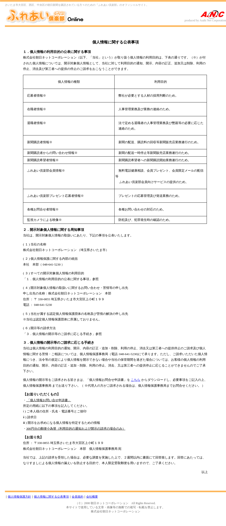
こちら (135, 380)
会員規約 (77, 496)
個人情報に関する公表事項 (51, 496)
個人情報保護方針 (19, 496)
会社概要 (92, 496)
